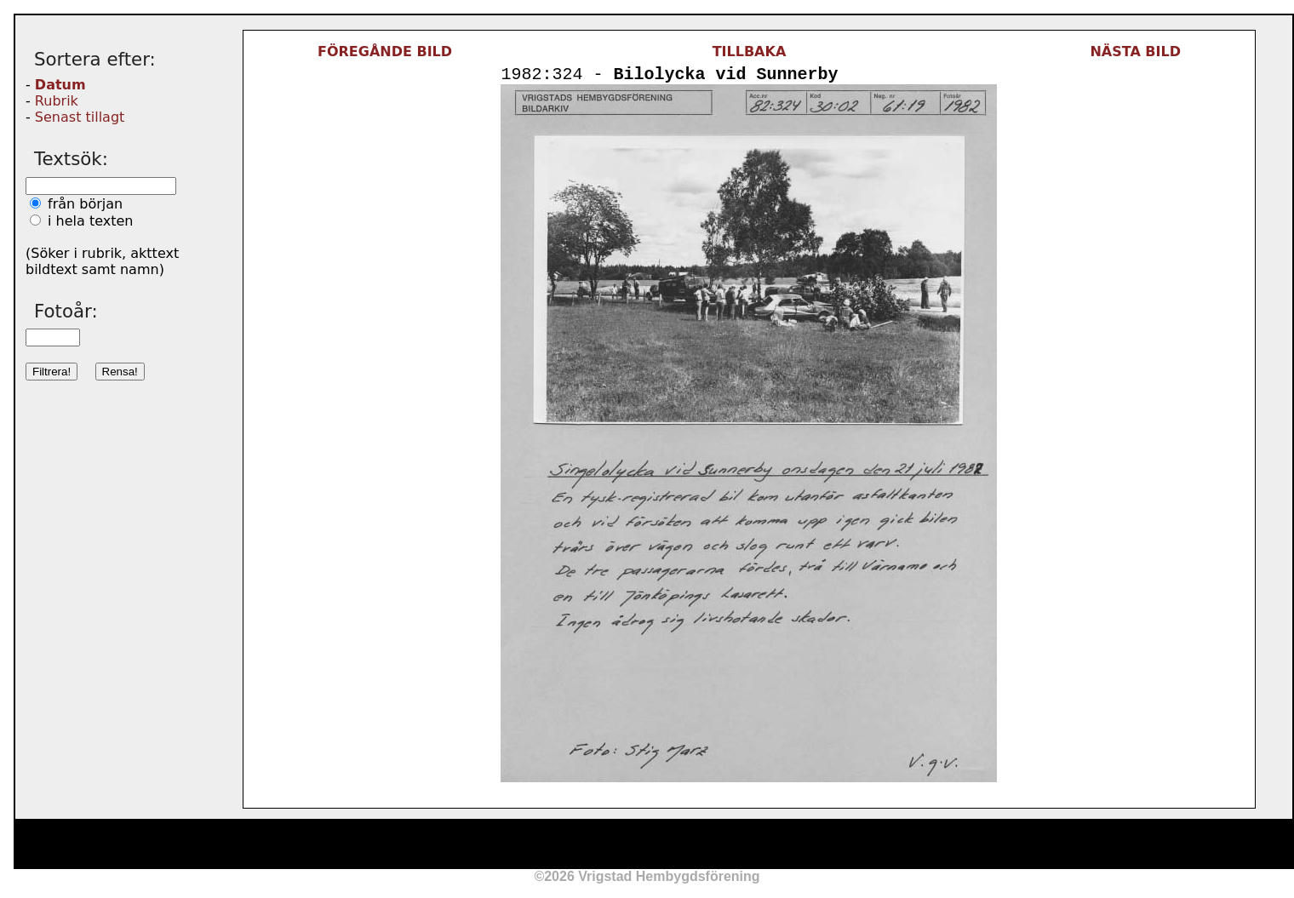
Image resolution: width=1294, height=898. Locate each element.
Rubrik (56, 101)
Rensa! (120, 371)
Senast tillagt (79, 117)
